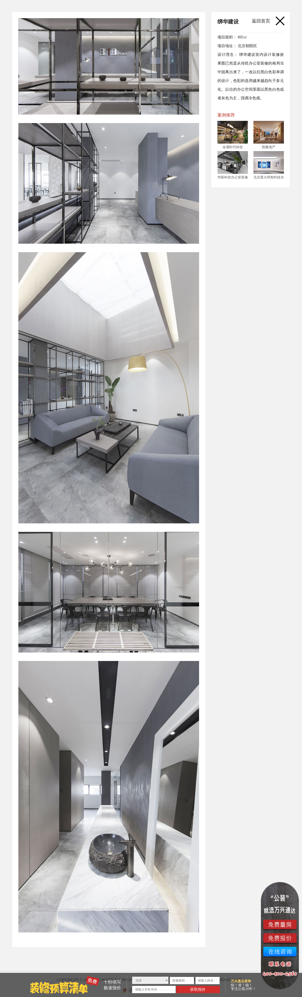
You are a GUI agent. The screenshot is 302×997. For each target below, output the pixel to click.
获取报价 (198, 989)
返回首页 (261, 20)
